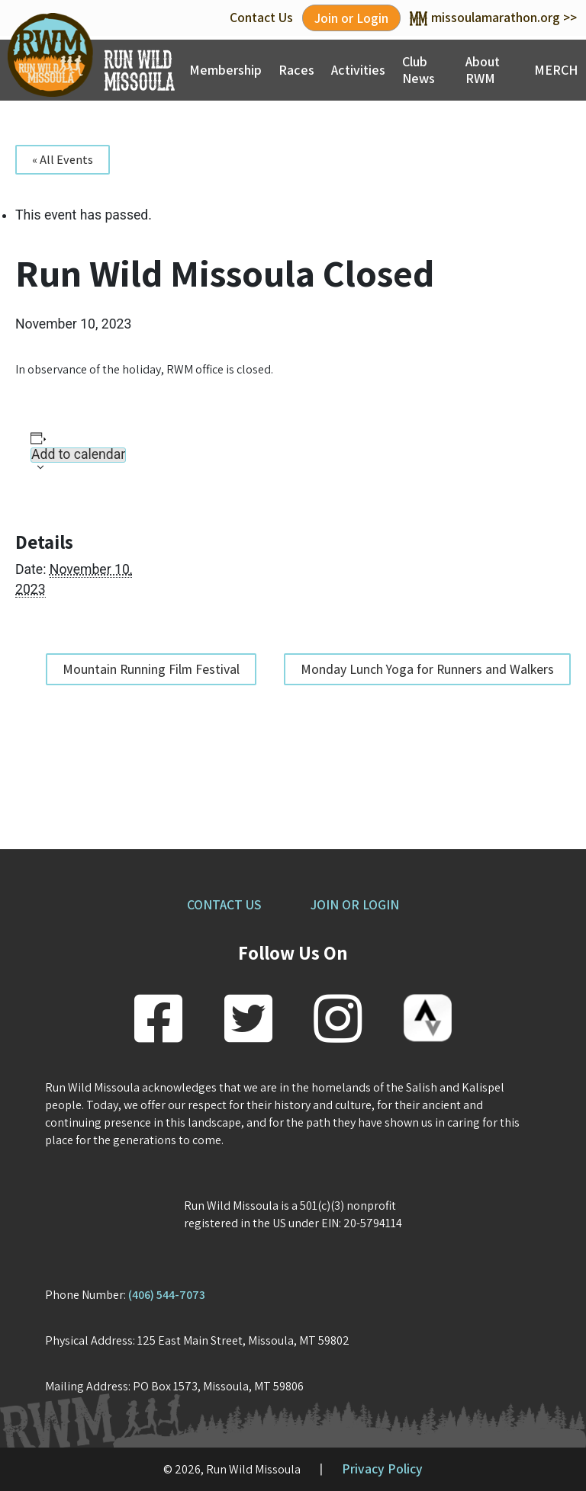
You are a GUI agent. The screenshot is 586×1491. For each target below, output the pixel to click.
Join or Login (351, 18)
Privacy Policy (382, 1468)
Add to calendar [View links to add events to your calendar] (78, 454)
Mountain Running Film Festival (151, 669)
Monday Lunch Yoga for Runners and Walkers (427, 669)
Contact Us (261, 17)
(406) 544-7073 (166, 1295)
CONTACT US (224, 904)
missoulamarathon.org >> (493, 17)
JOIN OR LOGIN (355, 904)
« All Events (62, 160)
